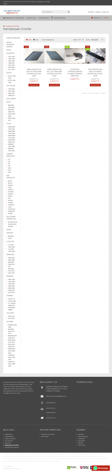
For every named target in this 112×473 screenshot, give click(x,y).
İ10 (9, 159)
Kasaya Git (105, 12)
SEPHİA (10, 200)
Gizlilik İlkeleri (9, 436)
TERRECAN (11, 211)
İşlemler (80, 443)
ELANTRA (10, 53)
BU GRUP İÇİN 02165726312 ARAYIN (12, 224)
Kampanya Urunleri (12, 445)
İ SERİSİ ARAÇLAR (10, 155)
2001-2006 (11, 91)
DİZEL (10, 238)
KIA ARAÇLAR (10, 176)
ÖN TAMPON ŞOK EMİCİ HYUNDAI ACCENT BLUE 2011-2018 (95, 72)
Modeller (31, 18)
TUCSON (10, 313)
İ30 (9, 164)
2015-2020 (11, 318)
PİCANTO (11, 192)
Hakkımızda (43, 18)
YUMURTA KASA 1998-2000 (11, 364)
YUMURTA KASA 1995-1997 (11, 357)
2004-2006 (11, 67)
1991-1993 (11, 56)
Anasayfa (9, 18)
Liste (36, 40)
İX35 (9, 170)
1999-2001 (11, 284)
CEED (9, 187)
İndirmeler (81, 439)
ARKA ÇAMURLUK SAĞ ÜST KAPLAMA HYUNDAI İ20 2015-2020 (34, 72)
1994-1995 (11, 59)
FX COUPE (10, 86)
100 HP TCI (11, 299)
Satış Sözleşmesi (10, 439)
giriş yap (40, 1)
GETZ (8, 102)
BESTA (10, 181)
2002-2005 (11, 286)
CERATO (10, 190)
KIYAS (8, 230)
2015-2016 (11, 273)
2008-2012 (11, 290)
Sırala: (88, 40)
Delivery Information (48, 434)
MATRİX (9, 233)
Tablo (30, 40)
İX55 (9, 172)
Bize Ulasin (45, 436)
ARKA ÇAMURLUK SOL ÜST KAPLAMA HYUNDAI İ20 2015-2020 (54, 72)
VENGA (10, 213)
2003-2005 (11, 258)
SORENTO (11, 205)
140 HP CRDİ (12, 301)
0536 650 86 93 (59, 18)
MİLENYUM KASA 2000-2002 (11, 351)
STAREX (9, 296)
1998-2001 (11, 63)
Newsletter (81, 441)
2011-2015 (11, 69)
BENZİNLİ (11, 236)
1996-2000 (11, 89)
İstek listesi (81, 445)
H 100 (8, 123)
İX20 (9, 168)
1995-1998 (11, 282)
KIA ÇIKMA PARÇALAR (11, 218)
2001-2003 (11, 65)
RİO (9, 198)
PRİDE (10, 196)
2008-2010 (11, 95)
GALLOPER (11, 99)
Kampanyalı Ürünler (12, 26)
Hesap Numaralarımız (12, 447)
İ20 (9, 161)
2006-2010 (11, 264)
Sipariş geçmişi (83, 436)
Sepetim (98, 12)
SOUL (10, 207)
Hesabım (91, 12)
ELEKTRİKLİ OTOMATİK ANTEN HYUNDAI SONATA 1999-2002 (75, 72)
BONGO (10, 185)
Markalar (19, 18)
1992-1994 (11, 279)
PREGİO (10, 194)
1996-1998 (11, 61)
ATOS (8, 50)
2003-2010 (11, 316)
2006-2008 (11, 288)
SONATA (9, 276)
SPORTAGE (11, 209)
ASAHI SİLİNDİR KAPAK (10, 44)
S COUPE (10, 241)
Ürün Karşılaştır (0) (48, 40)
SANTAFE (10, 254)
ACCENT (9, 322)
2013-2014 (11, 271)
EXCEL (9, 73)
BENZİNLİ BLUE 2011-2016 (11, 331)
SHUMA (10, 203)
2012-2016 (11, 292)
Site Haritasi (9, 441)
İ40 (9, 166)
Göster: (75, 40)
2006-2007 (11, 93)
